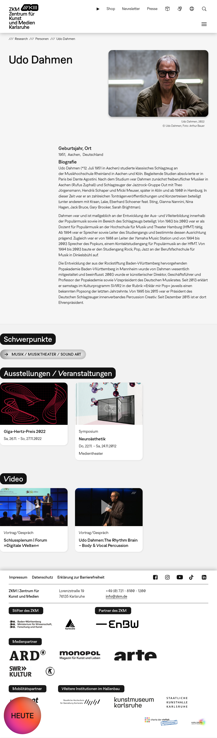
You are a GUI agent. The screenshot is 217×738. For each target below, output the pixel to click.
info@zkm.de (116, 596)
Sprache (192, 9)
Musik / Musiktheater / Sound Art (46, 354)
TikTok (192, 577)
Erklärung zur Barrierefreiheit (80, 577)
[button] (158, 83)
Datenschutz (42, 577)
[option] (108, 421)
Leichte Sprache (167, 9)
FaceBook (155, 577)
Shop (111, 8)
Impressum (18, 577)
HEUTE (22, 715)
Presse (152, 8)
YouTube (179, 577)
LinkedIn (204, 577)
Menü (204, 24)
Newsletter (131, 8)
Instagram (167, 577)
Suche (204, 9)
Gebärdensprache (179, 9)
